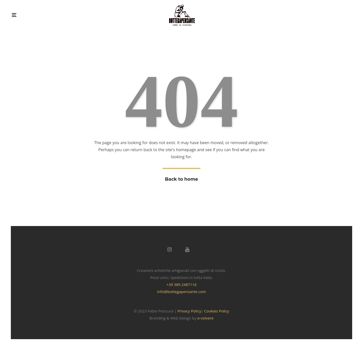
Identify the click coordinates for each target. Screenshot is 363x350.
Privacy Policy (189, 310)
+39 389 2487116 (181, 284)
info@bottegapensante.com (181, 291)
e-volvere (205, 318)
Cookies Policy (216, 310)
